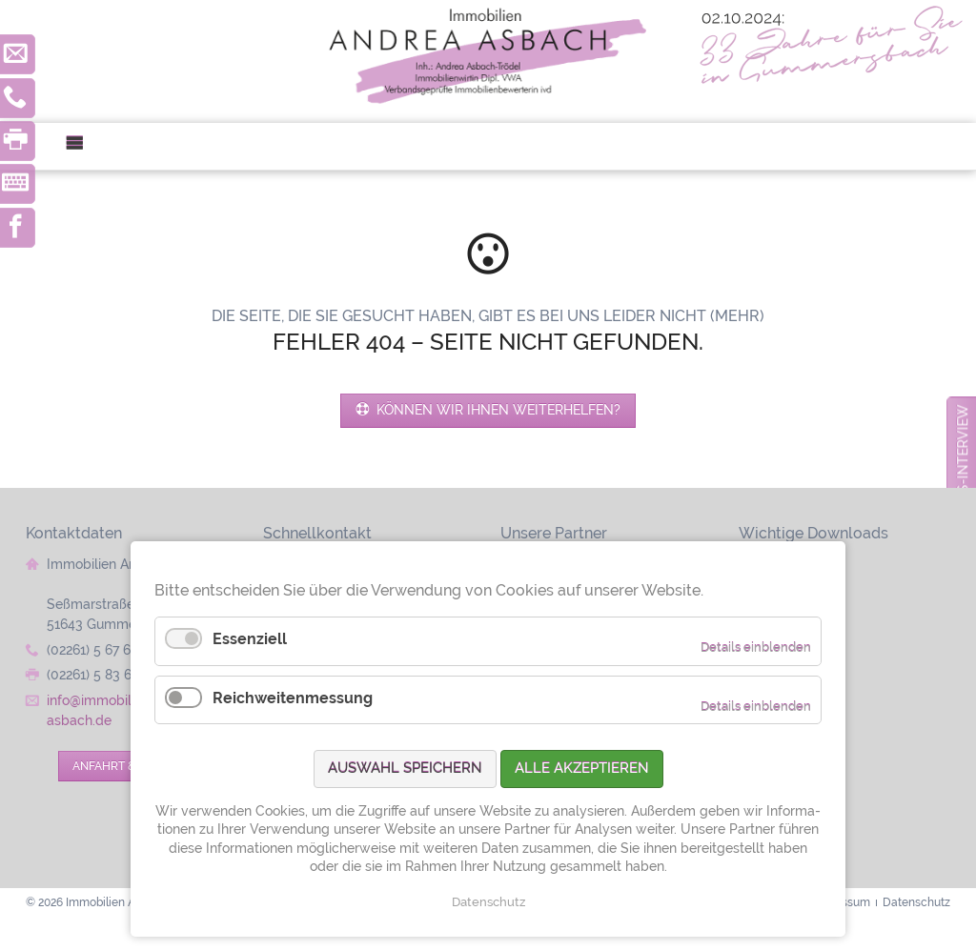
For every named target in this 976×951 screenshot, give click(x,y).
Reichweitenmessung (293, 698)
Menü (82, 146)
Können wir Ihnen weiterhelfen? (496, 409)
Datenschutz (488, 902)
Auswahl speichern (405, 768)
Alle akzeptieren (582, 768)
